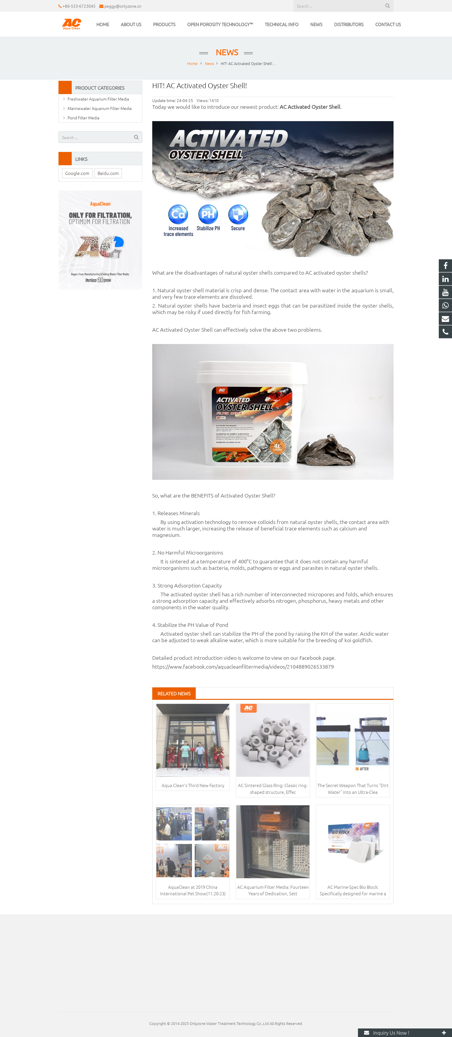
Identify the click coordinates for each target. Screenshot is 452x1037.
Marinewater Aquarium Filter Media (100, 108)
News (226, 52)
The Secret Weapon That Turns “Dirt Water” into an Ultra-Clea (353, 788)
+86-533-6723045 (79, 6)
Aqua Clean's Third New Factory (193, 785)
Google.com (77, 173)
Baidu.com (108, 173)
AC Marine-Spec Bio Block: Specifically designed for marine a (353, 890)
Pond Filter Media (83, 118)
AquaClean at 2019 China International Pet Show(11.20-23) (193, 890)
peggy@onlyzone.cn (122, 6)
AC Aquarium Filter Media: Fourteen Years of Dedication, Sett (273, 890)
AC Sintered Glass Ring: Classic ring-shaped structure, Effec (273, 788)
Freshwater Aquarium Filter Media (98, 99)
